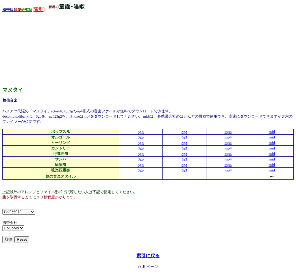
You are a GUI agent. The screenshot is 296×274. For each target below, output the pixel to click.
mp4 (228, 131)
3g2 (184, 131)
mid (272, 131)
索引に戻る (148, 255)
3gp (141, 131)
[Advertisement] (45, 49)
